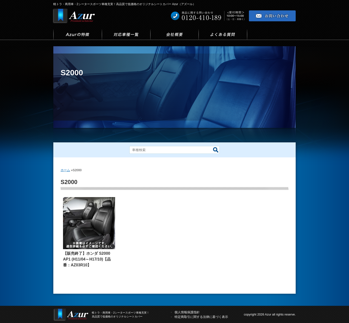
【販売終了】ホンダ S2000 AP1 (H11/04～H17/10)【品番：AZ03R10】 (87, 259)
